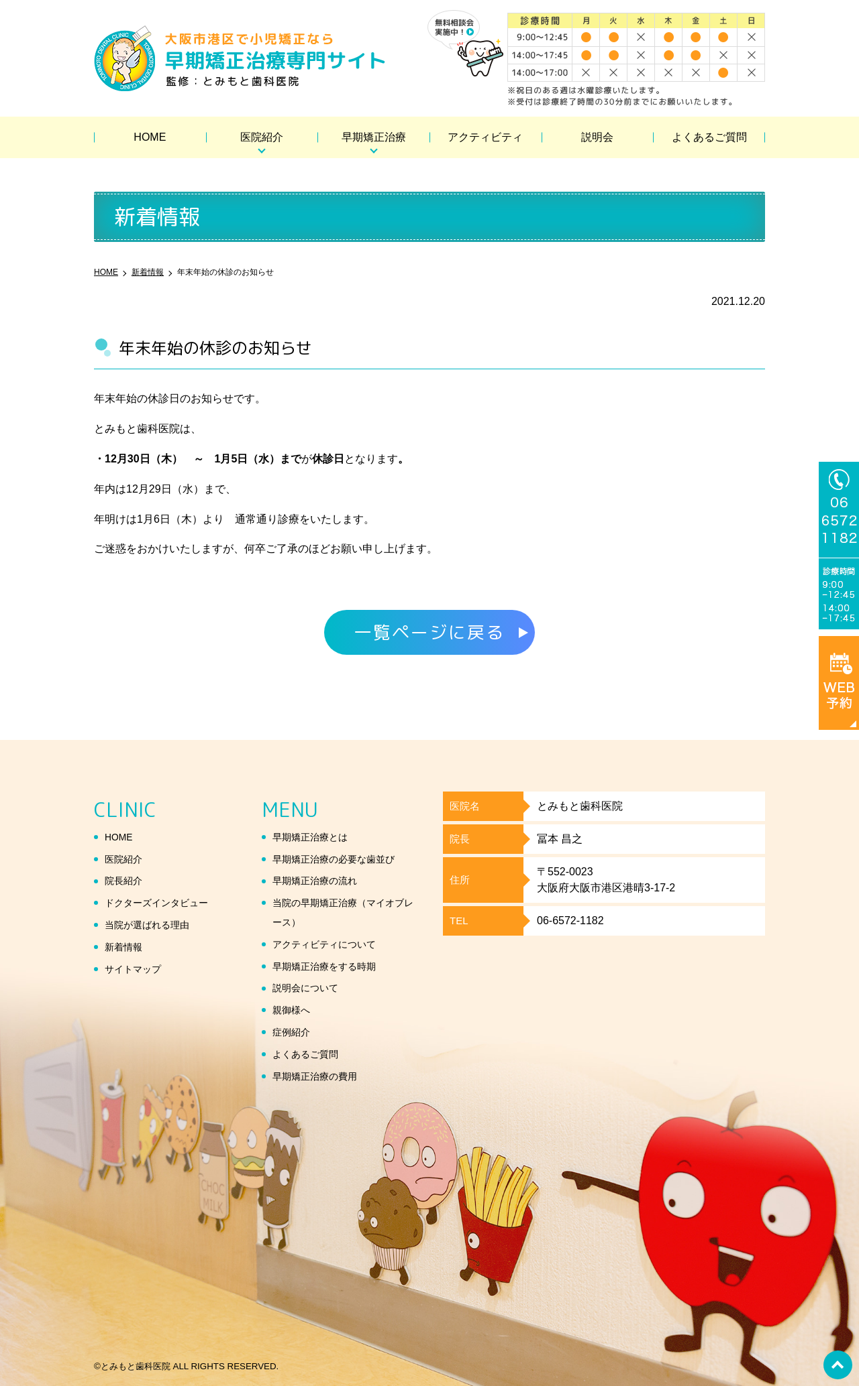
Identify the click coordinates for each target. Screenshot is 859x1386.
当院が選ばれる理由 (153, 924)
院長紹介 (126, 880)
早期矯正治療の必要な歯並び (342, 859)
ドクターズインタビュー (164, 902)
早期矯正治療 (374, 137)
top (835, 1362)
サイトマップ (137, 968)
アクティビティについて (331, 944)
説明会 (597, 137)
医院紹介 (261, 137)
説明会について (310, 987)
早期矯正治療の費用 (320, 1076)
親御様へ (293, 1009)
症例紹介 (293, 1031)
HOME (150, 137)
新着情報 (126, 946)
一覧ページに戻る (429, 632)
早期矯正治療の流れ (320, 880)
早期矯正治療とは (315, 836)
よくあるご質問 (709, 137)
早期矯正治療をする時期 (331, 966)
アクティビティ (485, 137)
